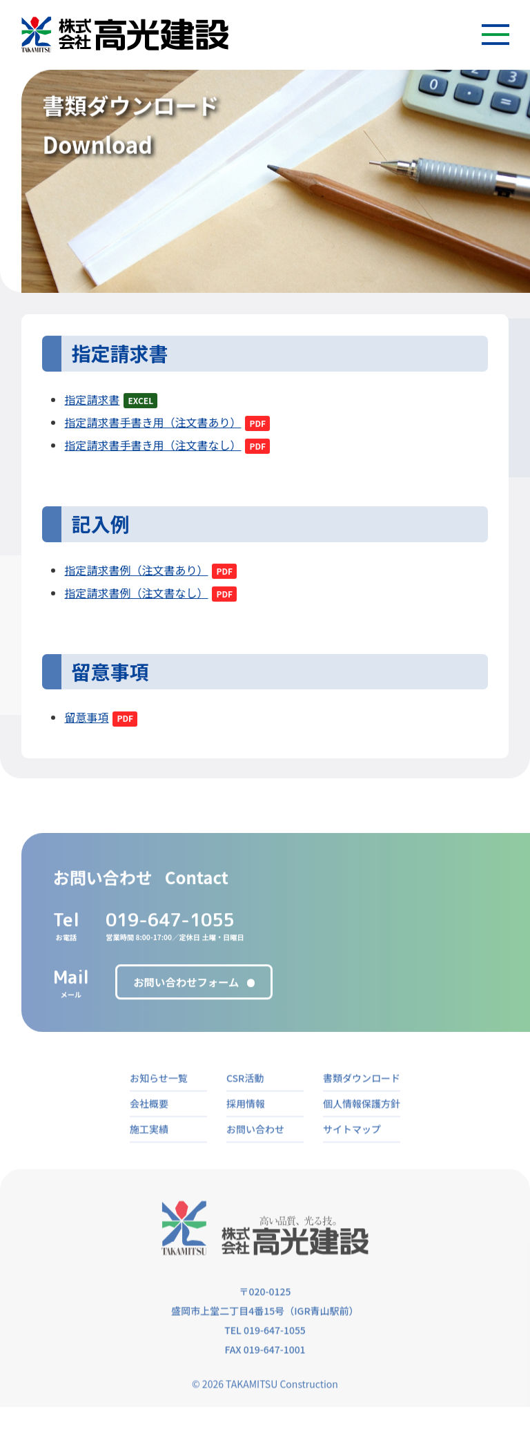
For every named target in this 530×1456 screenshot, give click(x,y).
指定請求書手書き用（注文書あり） (152, 427)
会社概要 (149, 1129)
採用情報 (245, 1129)
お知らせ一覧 (159, 1104)
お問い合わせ (255, 1155)
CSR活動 (245, 1104)
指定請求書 (91, 404)
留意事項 (86, 723)
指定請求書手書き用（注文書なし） (152, 450)
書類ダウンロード (361, 1104)
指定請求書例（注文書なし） (136, 598)
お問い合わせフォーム (186, 1000)
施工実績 (149, 1155)
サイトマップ (352, 1155)
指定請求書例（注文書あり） (136, 575)
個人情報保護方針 (361, 1129)
